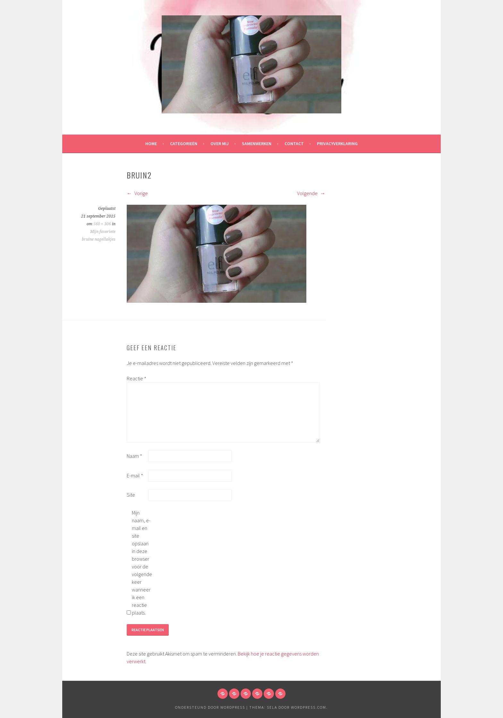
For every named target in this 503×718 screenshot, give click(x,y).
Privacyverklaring (337, 143)
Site (131, 494)
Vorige (137, 193)
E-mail (135, 475)
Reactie (136, 378)
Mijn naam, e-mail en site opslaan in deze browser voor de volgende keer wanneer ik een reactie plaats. (142, 562)
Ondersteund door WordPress (210, 707)
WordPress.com (308, 707)
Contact (294, 143)
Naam (134, 456)
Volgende (311, 193)
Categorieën (183, 143)
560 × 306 (102, 224)
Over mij (219, 143)
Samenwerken (256, 143)
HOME (151, 143)
